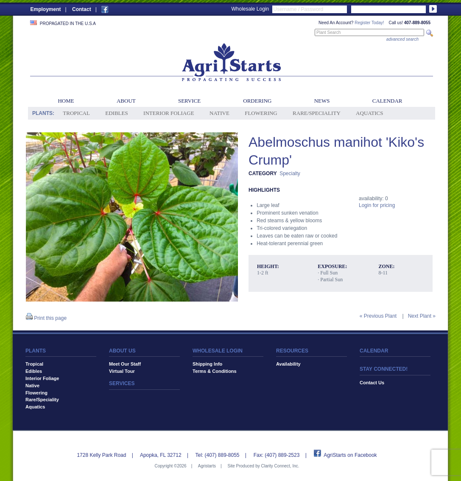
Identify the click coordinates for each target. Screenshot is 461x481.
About (126, 101)
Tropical (76, 113)
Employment (46, 9)
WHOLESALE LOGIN (218, 351)
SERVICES (121, 383)
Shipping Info (207, 363)
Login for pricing (377, 205)
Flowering (261, 113)
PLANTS (35, 351)
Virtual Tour (122, 371)
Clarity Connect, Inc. (280, 466)
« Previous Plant (378, 316)
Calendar (387, 101)
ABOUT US (122, 351)
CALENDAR (374, 351)
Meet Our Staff (125, 363)
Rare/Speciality (317, 113)
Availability (288, 363)
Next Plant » (422, 316)
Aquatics (369, 113)
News (322, 101)
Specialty (289, 173)
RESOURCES (292, 351)
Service (189, 101)
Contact (81, 9)
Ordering (257, 101)
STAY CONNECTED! (384, 369)
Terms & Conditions (215, 371)
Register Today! (369, 22)
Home (66, 101)
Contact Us (372, 382)
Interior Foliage (168, 113)
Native (219, 113)
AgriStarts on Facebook (350, 455)
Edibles (116, 113)
